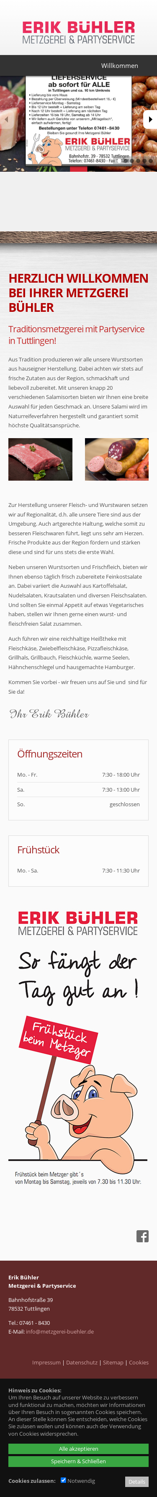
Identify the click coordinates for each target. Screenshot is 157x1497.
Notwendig (78, 1480)
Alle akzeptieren (78, 1448)
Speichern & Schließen (78, 1461)
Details (137, 1481)
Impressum (46, 1362)
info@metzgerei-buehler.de (60, 1331)
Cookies (139, 1362)
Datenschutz (82, 1362)
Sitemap (113, 1362)
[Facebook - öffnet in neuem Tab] (141, 1240)
